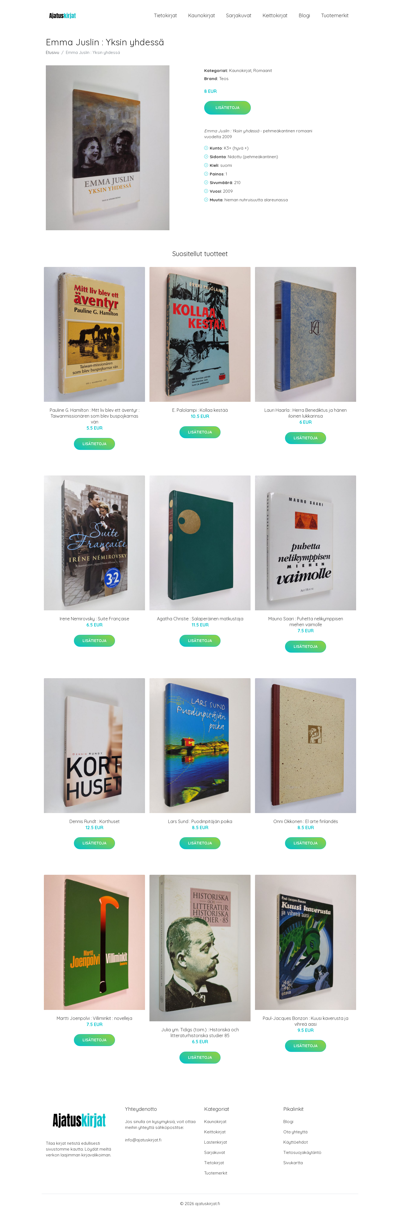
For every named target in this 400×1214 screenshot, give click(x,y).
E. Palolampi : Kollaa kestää (200, 411)
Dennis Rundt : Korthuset (94, 822)
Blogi (304, 16)
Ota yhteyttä (295, 1132)
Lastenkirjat (215, 1143)
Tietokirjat (165, 16)
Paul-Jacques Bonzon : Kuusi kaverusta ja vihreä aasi (305, 1022)
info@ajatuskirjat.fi (143, 1140)
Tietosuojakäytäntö (302, 1153)
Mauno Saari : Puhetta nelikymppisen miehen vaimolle (305, 622)
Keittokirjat (275, 16)
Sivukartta (293, 1163)
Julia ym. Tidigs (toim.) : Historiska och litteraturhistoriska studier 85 (200, 1033)
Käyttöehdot (295, 1143)
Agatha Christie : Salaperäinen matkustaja (200, 620)
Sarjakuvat (238, 16)
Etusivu (52, 53)
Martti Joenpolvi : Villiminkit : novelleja (94, 1019)
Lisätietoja (227, 108)
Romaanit (262, 71)
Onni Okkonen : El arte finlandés (305, 822)
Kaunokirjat (201, 16)
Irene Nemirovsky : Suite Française (94, 620)
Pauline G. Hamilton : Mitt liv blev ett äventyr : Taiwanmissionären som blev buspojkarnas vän (94, 417)
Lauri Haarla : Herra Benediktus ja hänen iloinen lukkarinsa (305, 414)
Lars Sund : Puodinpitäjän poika (200, 822)
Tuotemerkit (335, 16)
